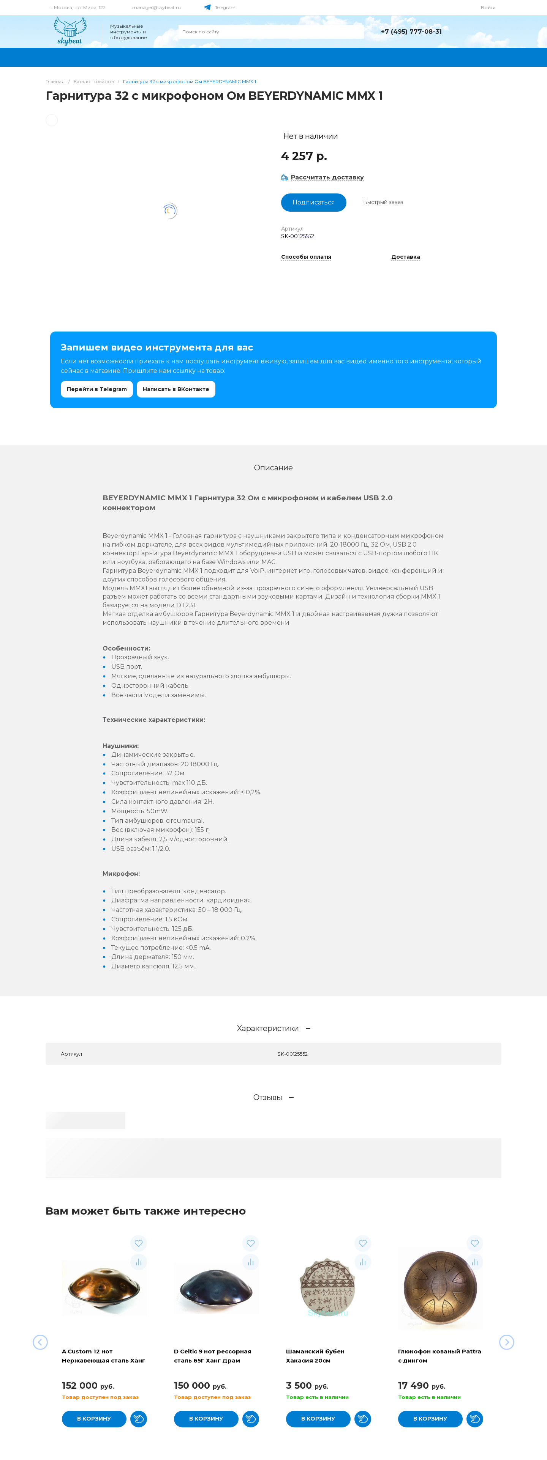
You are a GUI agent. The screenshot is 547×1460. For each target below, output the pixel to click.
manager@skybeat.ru (156, 7)
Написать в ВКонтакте (176, 389)
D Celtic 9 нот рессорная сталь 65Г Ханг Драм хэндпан (212, 1360)
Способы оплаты (306, 257)
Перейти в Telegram (97, 389)
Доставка (405, 257)
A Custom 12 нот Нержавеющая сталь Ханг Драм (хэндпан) (103, 1360)
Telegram (225, 7)
